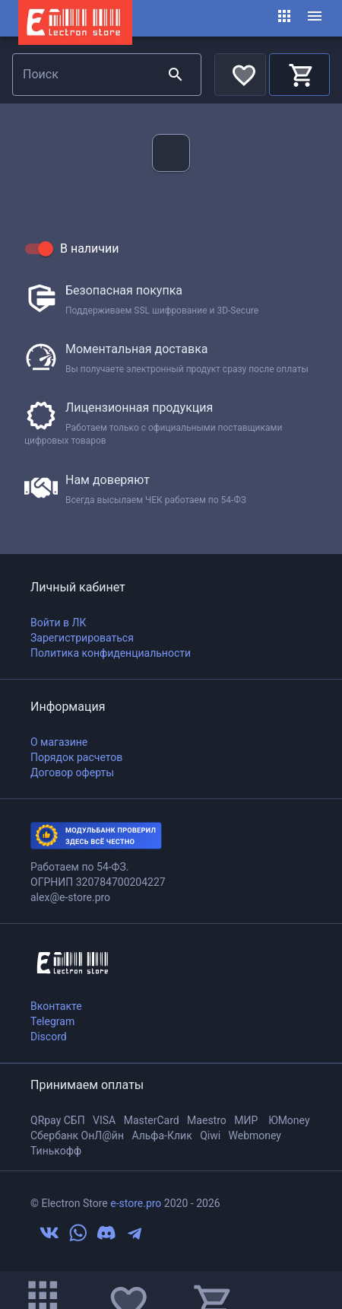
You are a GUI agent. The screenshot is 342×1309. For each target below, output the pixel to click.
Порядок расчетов (76, 757)
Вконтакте (56, 1006)
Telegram (52, 1021)
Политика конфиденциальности (110, 653)
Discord (48, 1036)
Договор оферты (72, 772)
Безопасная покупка (123, 290)
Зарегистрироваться (82, 638)
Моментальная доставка (136, 349)
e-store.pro (135, 1203)
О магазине (58, 742)
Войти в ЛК (58, 622)
